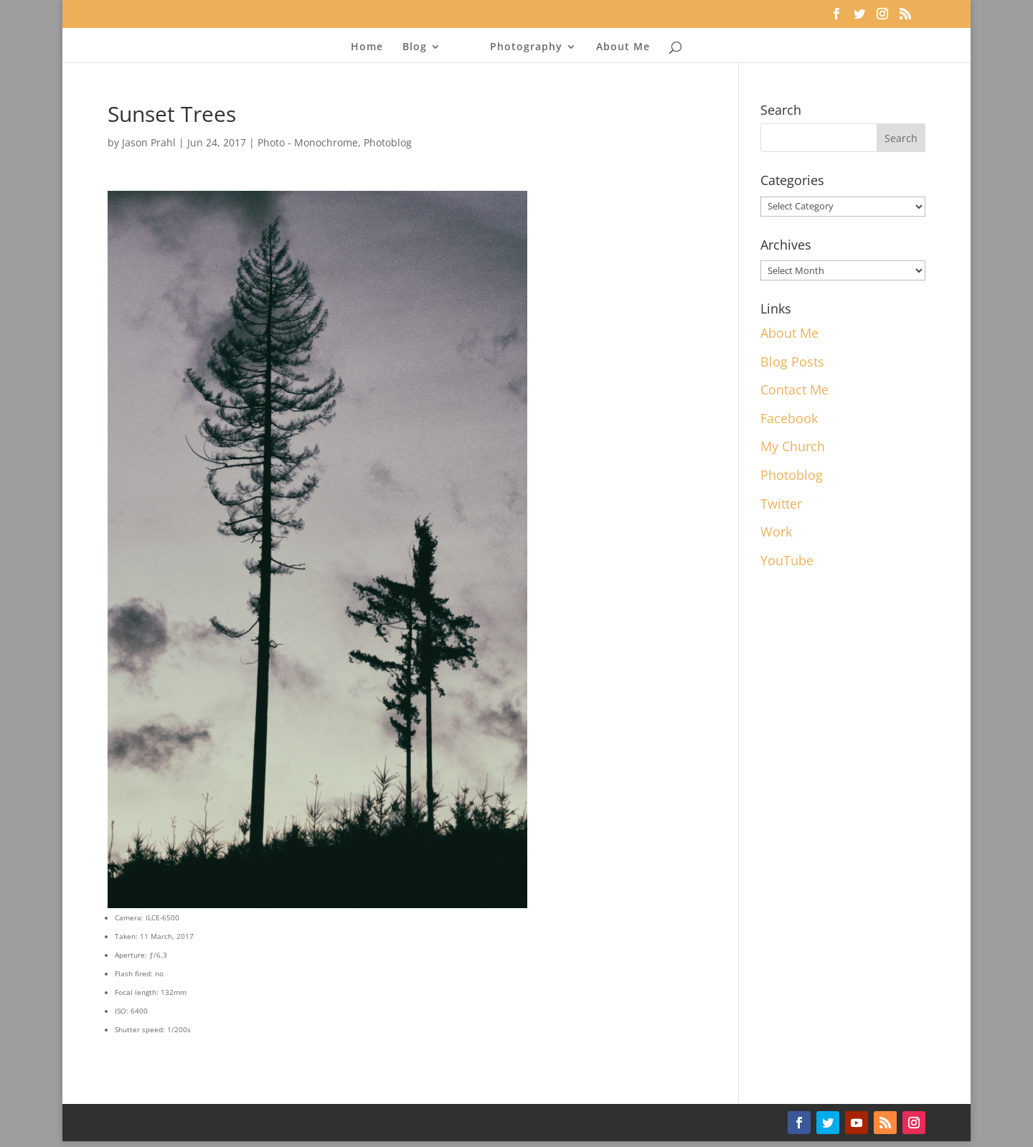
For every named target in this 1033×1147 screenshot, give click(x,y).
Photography (526, 47)
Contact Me (794, 389)
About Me (623, 47)
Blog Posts (792, 361)
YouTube (786, 560)
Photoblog (388, 142)
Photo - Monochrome (308, 142)
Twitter (781, 503)
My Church (792, 446)
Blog (414, 47)
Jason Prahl (149, 142)
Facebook (789, 418)
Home (367, 47)
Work (776, 531)
